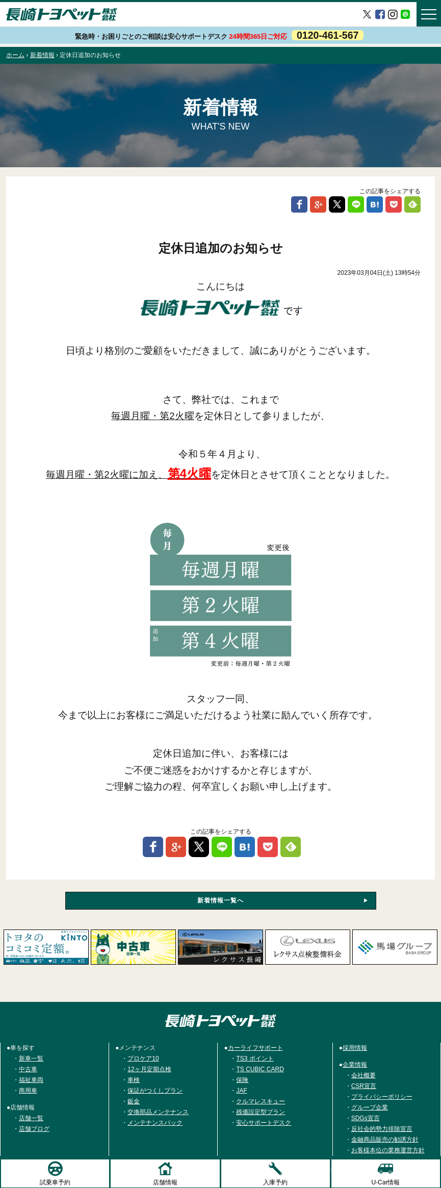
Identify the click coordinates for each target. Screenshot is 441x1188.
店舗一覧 (31, 1118)
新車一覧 (31, 1058)
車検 (133, 1079)
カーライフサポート (255, 1047)
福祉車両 (31, 1079)
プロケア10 (143, 1058)
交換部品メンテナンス (158, 1112)
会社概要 (363, 1075)
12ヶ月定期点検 (149, 1069)
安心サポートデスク (263, 1122)
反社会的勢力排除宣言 (381, 1128)
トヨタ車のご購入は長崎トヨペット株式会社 (220, 1020)
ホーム (15, 55)
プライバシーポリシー (381, 1096)
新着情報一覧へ (220, 900)
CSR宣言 (363, 1086)
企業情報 (355, 1064)
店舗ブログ (34, 1128)
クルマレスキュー (260, 1101)
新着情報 (42, 55)
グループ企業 (369, 1107)
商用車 (28, 1090)
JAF (241, 1090)
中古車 (28, 1069)
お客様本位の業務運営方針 (388, 1150)
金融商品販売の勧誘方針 (385, 1139)
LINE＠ (405, 14)
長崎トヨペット (61, 14)
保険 (242, 1079)
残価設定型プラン (260, 1112)
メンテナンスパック (155, 1122)
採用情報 (355, 1047)
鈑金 (133, 1101)
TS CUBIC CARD (259, 1069)
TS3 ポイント (254, 1058)
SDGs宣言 (365, 1118)
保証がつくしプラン (155, 1090)
